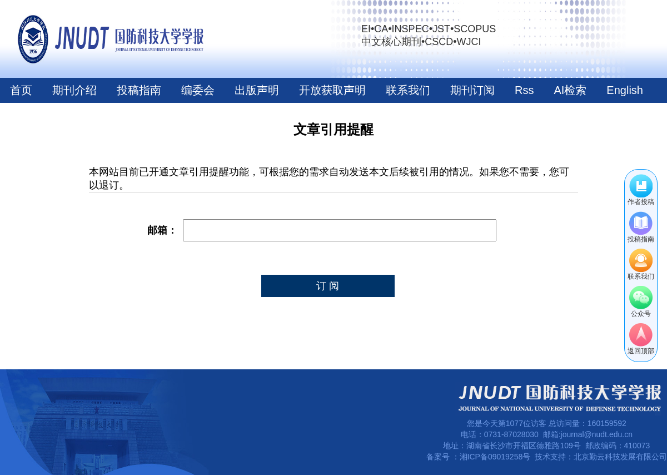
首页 (21, 90)
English (624, 90)
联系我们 (408, 90)
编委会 (198, 90)
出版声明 (257, 90)
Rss (524, 90)
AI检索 (570, 90)
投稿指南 (139, 90)
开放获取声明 (332, 90)
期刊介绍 (74, 90)
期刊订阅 (472, 90)
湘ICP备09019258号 (495, 456)
